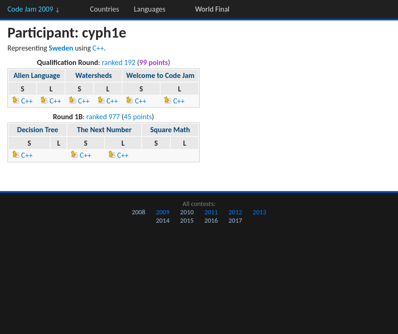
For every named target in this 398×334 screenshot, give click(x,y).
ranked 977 (103, 116)
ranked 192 (118, 62)
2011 (211, 212)
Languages (149, 9)
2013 (259, 212)
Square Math (170, 129)
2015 (187, 220)
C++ (98, 48)
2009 (163, 212)
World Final (212, 9)
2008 (138, 212)
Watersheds (93, 75)
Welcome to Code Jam (160, 75)
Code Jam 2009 (33, 9)
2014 (163, 220)
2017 (235, 220)
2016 (211, 220)
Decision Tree (38, 129)
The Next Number (104, 129)
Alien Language (36, 75)
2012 (235, 212)
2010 (187, 212)
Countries (104, 9)
